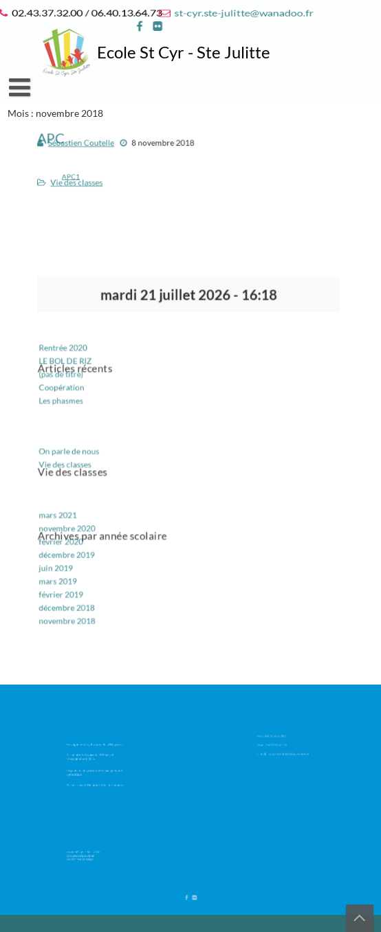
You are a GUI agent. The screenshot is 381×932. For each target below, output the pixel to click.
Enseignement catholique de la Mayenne (94, 747)
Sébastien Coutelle (89, 144)
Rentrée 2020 (73, 356)
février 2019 (71, 583)
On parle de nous (79, 451)
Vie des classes (85, 181)
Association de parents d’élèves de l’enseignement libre (92, 757)
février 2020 (71, 534)
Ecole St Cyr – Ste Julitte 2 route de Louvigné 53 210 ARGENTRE (87, 854)
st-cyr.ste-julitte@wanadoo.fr (241, 12)
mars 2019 (68, 570)
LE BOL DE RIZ (75, 368)
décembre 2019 (76, 546)
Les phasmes (71, 404)
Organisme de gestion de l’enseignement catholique (94, 769)
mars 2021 (68, 509)
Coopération (72, 392)
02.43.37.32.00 (278, 736)
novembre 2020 (76, 522)
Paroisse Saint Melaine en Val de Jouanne (95, 779)
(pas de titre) (71, 380)
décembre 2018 (76, 594)
